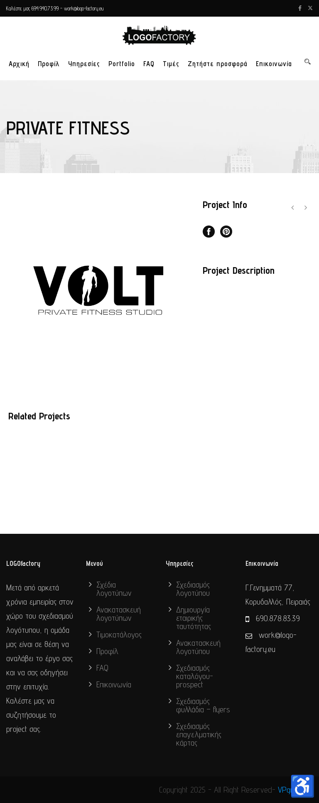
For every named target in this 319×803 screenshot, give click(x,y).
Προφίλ (49, 63)
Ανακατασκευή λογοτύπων (118, 614)
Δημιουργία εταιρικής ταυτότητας (193, 618)
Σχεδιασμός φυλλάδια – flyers (203, 705)
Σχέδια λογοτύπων (114, 589)
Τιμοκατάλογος (119, 634)
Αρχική (19, 63)
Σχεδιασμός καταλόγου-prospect (194, 676)
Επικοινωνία (274, 63)
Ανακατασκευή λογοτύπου (198, 647)
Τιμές (171, 63)
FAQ (149, 63)
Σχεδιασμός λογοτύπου (193, 589)
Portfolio (121, 63)
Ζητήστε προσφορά (218, 63)
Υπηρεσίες (84, 63)
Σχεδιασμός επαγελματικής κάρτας (198, 734)
